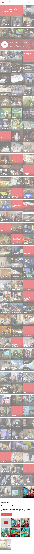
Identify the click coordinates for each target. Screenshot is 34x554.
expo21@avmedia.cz (16, 552)
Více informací (6, 514)
